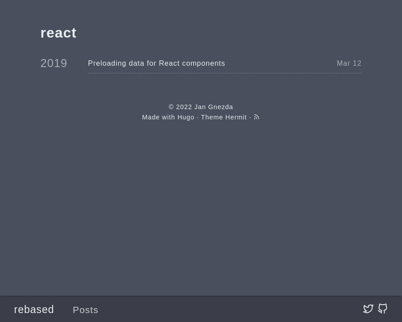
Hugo (186, 117)
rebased (34, 309)
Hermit (236, 117)
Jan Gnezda (214, 106)
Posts (86, 310)
